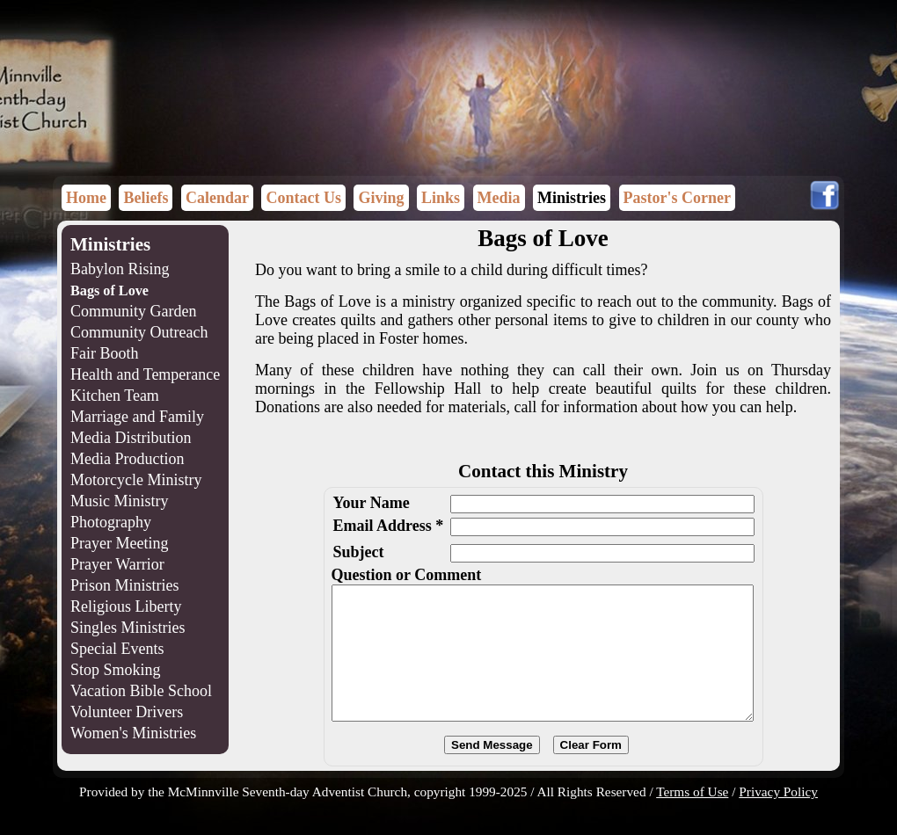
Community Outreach (139, 332)
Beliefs (145, 198)
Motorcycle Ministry (135, 480)
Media (499, 198)
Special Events (117, 648)
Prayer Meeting (119, 543)
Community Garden (133, 311)
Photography (110, 522)
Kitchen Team (114, 395)
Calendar (217, 198)
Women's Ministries (133, 733)
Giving (381, 198)
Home (86, 198)
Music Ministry (119, 501)
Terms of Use (692, 817)
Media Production (127, 459)
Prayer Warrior (117, 564)
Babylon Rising (120, 269)
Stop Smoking (115, 670)
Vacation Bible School (141, 691)
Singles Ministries (128, 627)
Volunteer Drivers (126, 712)
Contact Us (303, 198)
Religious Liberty (125, 606)
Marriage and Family (137, 416)
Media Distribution (131, 438)
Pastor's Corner (677, 198)
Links (440, 198)
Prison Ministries (124, 585)
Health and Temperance (145, 374)
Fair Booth (104, 353)
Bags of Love (109, 291)
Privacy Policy (778, 817)
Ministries (571, 198)
